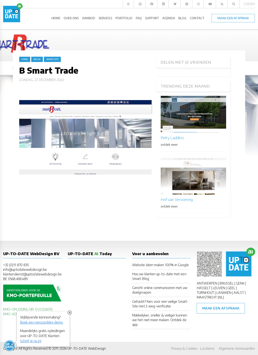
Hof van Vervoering (177, 199)
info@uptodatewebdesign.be (25, 269)
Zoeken (249, 4)
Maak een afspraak (221, 308)
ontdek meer (169, 144)
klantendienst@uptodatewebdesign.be (32, 274)
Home (25, 59)
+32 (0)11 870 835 (16, 265)
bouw (37, 59)
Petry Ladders (172, 137)
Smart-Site (52, 59)
